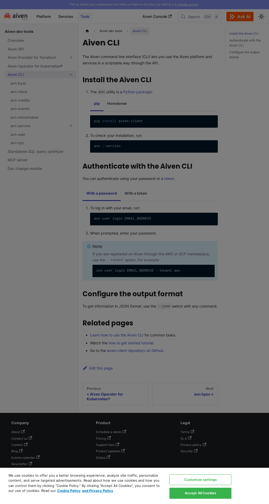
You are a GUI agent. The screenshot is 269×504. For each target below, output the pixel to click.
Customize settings (200, 479)
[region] (134, 486)
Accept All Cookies (200, 493)
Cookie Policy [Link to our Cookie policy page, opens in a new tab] (69, 491)
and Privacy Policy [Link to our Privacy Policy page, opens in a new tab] (97, 491)
